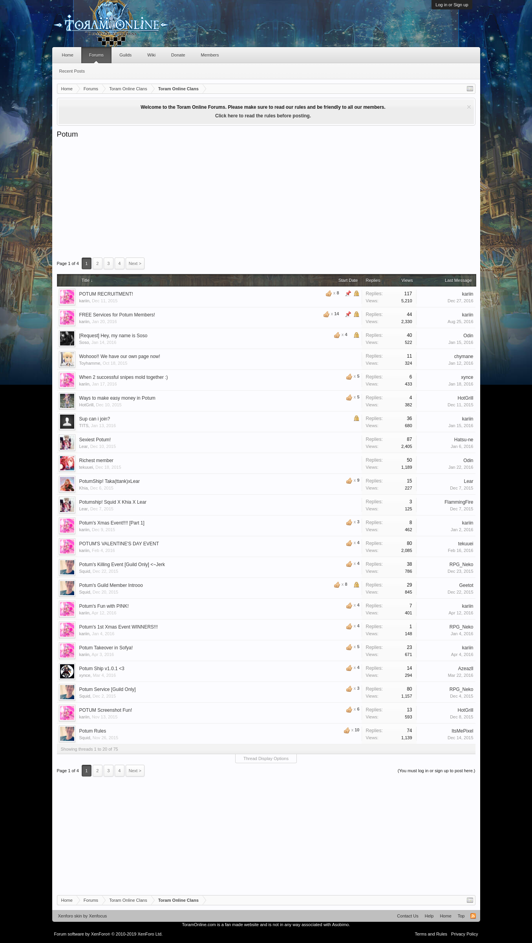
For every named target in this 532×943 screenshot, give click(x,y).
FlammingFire (458, 502)
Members (210, 55)
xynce (467, 377)
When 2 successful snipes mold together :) (123, 377)
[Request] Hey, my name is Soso (113, 335)
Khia (83, 488)
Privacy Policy (464, 934)
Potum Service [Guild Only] (107, 689)
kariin (84, 300)
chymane (463, 356)
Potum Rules (92, 731)
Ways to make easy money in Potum (117, 398)
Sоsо (84, 342)
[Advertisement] (266, 198)
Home (67, 55)
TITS (84, 425)
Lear (83, 446)
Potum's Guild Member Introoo (111, 585)
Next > (135, 263)
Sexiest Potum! (95, 439)
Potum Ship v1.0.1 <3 (101, 668)
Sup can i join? (94, 419)
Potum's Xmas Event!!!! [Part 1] (111, 523)
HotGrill (86, 404)
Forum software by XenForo (108, 934)
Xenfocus (98, 916)
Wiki (151, 55)
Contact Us (407, 916)
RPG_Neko (461, 564)
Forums (96, 55)
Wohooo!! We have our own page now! (119, 356)
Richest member (96, 460)
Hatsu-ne (463, 439)
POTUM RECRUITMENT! (106, 294)
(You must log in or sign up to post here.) (436, 770)
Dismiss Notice (469, 107)
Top (461, 916)
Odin (468, 335)
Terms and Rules (431, 934)
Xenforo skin (70, 916)
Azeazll (465, 668)
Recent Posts (72, 71)
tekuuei (86, 467)
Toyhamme (90, 363)
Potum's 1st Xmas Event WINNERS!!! (118, 627)
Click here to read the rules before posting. (263, 116)
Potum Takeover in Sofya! (106, 648)
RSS (473, 916)
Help (429, 916)
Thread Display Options (266, 758)
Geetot (466, 585)
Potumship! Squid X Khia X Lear (112, 502)
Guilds (125, 55)
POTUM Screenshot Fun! (105, 710)
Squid (84, 571)
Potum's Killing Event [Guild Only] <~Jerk (122, 564)
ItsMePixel (462, 731)
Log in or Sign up (451, 4)
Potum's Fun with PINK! (104, 606)
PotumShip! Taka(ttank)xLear (109, 481)
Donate (178, 55)
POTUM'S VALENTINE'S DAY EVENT (119, 543)
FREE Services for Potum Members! (117, 315)
